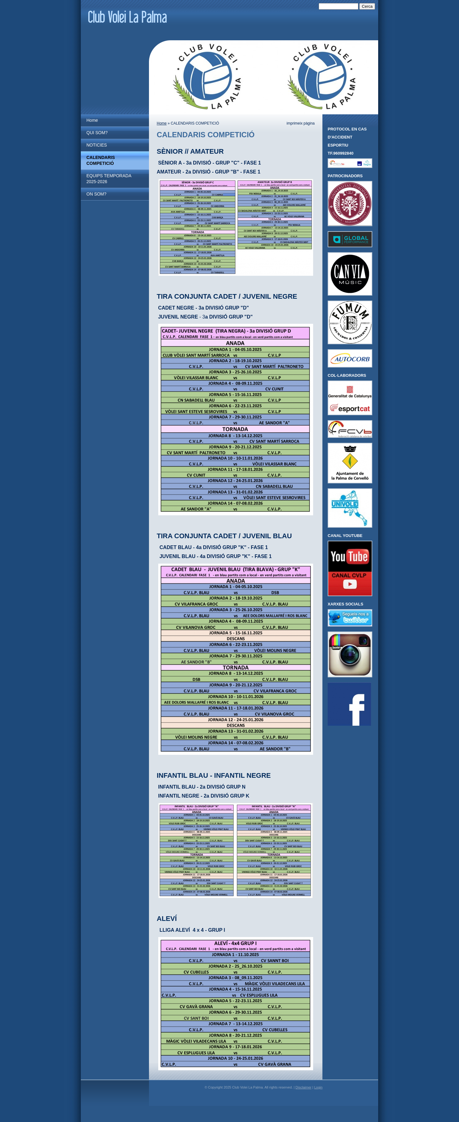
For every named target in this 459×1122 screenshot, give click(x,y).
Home (92, 120)
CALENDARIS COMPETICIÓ (100, 160)
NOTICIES (96, 145)
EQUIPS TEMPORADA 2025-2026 (108, 178)
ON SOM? (96, 193)
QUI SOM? (96, 132)
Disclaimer (303, 1087)
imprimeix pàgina (300, 123)
